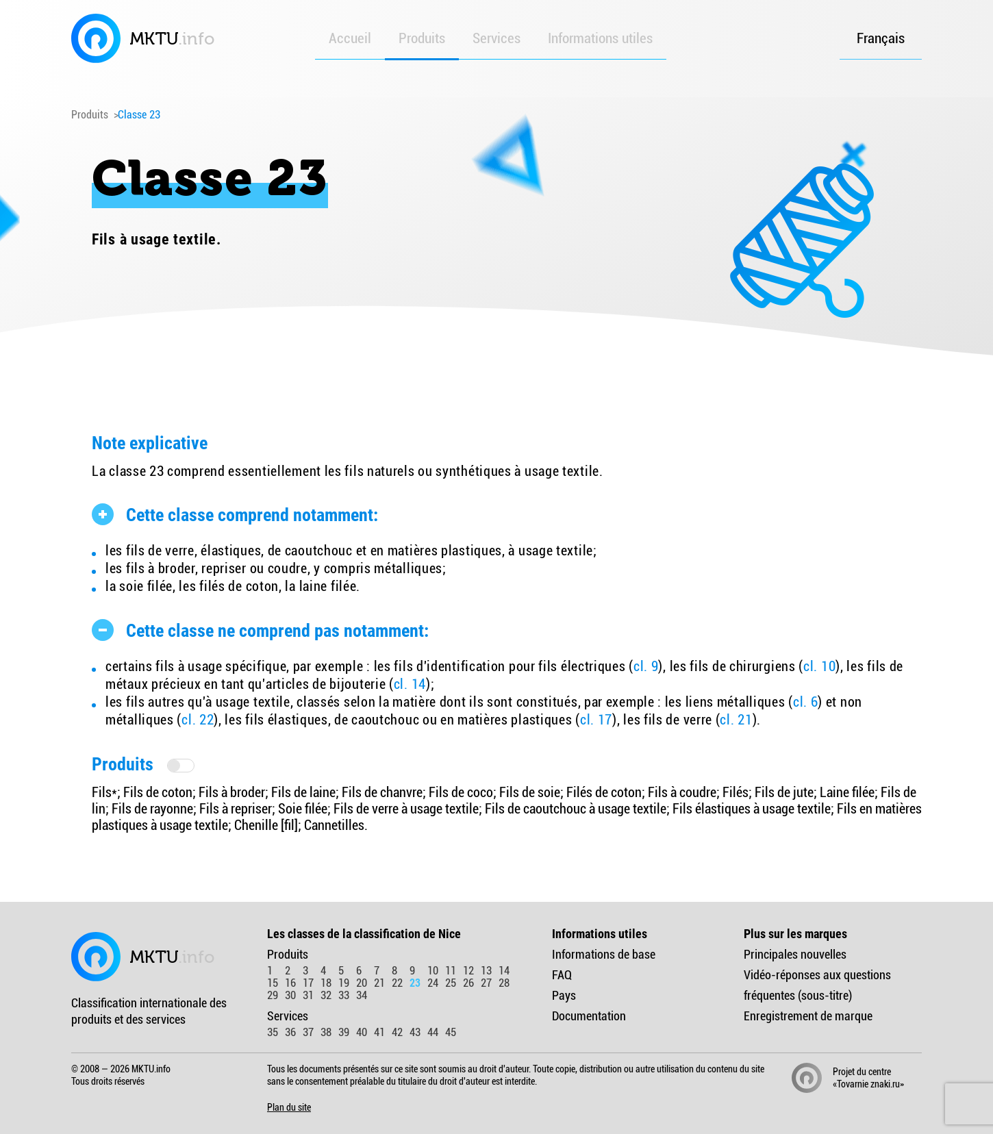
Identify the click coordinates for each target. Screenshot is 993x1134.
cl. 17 (596, 719)
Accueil (350, 38)
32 (325, 995)
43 (415, 1032)
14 (504, 970)
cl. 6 (805, 702)
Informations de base (603, 954)
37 (308, 1032)
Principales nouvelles (795, 954)
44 (432, 1032)
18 (325, 983)
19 (343, 983)
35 (272, 1032)
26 (468, 983)
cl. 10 (819, 666)
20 (361, 983)
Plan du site (289, 1107)
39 (343, 1032)
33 (343, 995)
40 (361, 1032)
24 (432, 983)
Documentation (589, 1016)
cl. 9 (646, 666)
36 (290, 1032)
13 (486, 970)
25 (450, 983)
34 (361, 995)
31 (308, 995)
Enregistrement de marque (808, 1016)
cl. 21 (736, 719)
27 (486, 983)
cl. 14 (410, 684)
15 (272, 983)
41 (379, 1032)
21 (379, 983)
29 (272, 995)
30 (290, 995)
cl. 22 (197, 719)
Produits (422, 38)
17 (308, 983)
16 (290, 983)
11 (450, 970)
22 (397, 983)
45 (450, 1032)
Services (496, 38)
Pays (564, 995)
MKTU (142, 38)
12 (468, 970)
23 (415, 983)
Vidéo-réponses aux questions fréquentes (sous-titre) (817, 985)
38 (325, 1032)
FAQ (562, 975)
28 (504, 983)
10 (432, 970)
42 (397, 1032)
